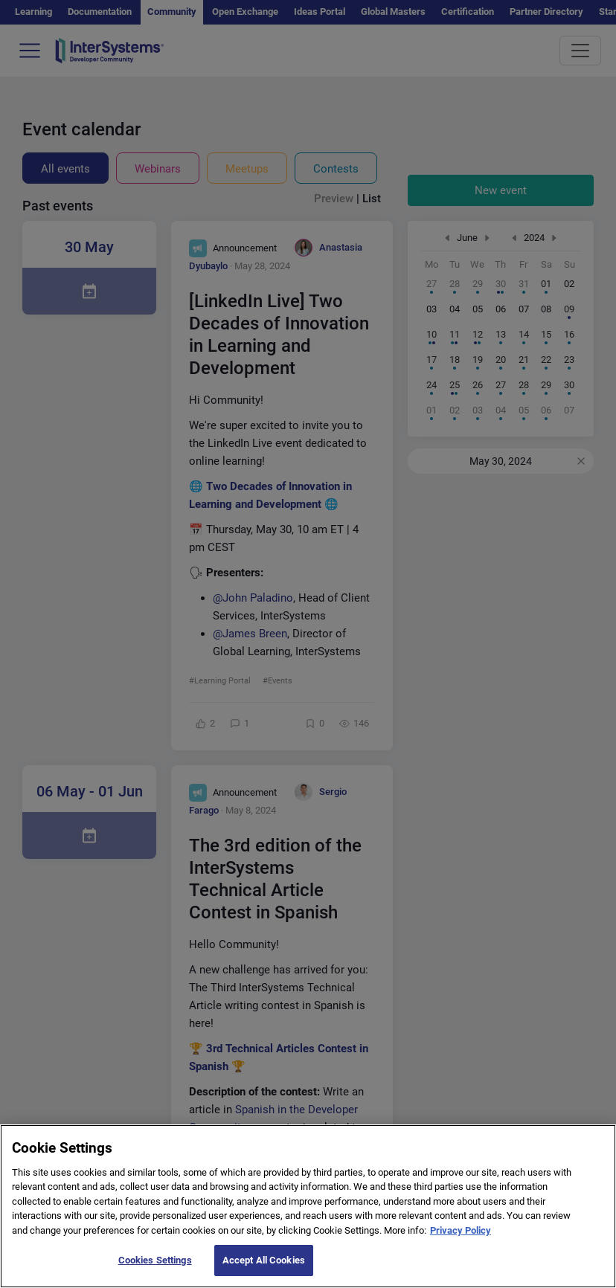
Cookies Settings (155, 1269)
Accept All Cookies (263, 1269)
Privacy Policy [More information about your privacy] (460, 1238)
